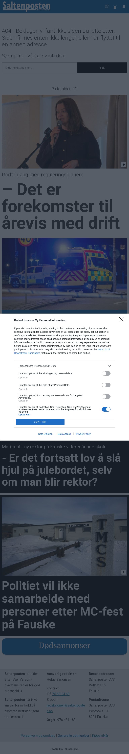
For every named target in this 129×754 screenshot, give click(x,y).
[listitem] (64, 366)
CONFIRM (40, 422)
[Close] (122, 320)
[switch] (106, 373)
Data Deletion (45, 434)
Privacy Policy (83, 434)
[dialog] (64, 377)
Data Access (64, 434)
